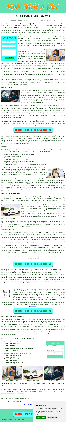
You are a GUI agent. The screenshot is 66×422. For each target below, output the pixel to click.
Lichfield (61, 391)
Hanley (17, 391)
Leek (54, 391)
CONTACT (55, 12)
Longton (54, 389)
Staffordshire (41, 388)
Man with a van (6, 269)
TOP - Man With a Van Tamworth (11, 401)
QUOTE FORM (32, 306)
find (6, 319)
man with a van (17, 279)
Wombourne (10, 391)
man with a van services (25, 329)
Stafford (48, 391)
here (40, 329)
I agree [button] (38, 417)
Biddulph (22, 389)
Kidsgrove (24, 391)
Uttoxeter (21, 393)
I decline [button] (43, 417)
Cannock (34, 389)
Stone (9, 389)
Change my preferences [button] (52, 417)
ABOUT (50, 12)
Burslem (3, 389)
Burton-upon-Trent (44, 389)
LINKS (46, 12)
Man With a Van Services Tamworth (17, 338)
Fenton (29, 389)
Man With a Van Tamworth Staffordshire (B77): (16, 24)
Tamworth (36, 269)
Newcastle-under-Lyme (8, 393)
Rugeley (15, 389)
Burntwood (33, 391)
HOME (42, 12)
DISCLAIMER (61, 12)
